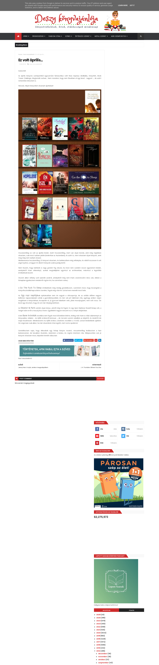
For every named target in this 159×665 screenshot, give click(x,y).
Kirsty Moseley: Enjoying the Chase (122, 420)
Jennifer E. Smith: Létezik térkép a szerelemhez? (122, 405)
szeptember (113, 292)
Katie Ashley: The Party (117, 438)
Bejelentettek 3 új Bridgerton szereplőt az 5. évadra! (128, 569)
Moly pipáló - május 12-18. (118, 390)
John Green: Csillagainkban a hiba (122, 320)
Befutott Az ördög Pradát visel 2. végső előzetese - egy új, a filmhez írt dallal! (128, 605)
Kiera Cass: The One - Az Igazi (120, 426)
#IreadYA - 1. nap (115, 398)
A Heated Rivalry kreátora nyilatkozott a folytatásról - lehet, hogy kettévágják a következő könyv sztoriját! (129, 579)
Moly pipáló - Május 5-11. (118, 444)
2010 (108, 525)
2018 (108, 268)
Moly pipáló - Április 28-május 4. (121, 467)
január (111, 512)
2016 (108, 274)
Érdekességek (38, 36)
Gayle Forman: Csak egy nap (120, 349)
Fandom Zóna (54, 36)
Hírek (25, 36)
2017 (108, 271)
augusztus (113, 295)
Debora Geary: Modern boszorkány (123, 309)
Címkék (134, 239)
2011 (108, 522)
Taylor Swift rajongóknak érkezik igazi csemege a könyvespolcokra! (128, 587)
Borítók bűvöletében (116, 435)
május (111, 304)
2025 (108, 247)
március (112, 506)
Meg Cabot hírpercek (117, 490)
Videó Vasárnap (114, 346)
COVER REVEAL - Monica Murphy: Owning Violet (124, 313)
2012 (108, 519)
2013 (108, 516)
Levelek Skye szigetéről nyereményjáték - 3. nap (125, 383)
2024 (108, 250)
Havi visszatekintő (28, 54)
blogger (95, 374)
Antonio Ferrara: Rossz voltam (120, 334)
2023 (108, 253)
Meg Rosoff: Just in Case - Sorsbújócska (125, 366)
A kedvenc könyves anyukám (120, 481)
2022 (108, 256)
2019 (108, 265)
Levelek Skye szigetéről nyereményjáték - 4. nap (125, 370)
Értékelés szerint (82, 36)
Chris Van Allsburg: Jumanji (119, 352)
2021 (108, 259)
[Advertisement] (124, 165)
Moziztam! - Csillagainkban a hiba (122, 317)
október (112, 289)
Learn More (123, 5)
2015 (108, 277)
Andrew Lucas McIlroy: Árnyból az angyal (125, 484)
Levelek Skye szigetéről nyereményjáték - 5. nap (125, 359)
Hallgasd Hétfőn (114, 450)
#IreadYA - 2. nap (115, 387)
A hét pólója (113, 340)
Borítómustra (114, 355)
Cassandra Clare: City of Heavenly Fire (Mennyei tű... (124, 330)
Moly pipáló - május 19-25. (118, 323)
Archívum (114, 239)
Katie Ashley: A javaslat (117, 432)
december (113, 283)
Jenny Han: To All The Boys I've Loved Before (123, 474)
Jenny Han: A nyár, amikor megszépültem (125, 499)
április (111, 503)
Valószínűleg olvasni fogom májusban (124, 487)
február (111, 509)
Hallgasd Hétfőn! (115, 337)
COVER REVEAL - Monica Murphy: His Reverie (122, 378)
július (110, 298)
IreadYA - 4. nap (114, 363)
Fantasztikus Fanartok (117, 306)
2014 (108, 280)
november (113, 286)
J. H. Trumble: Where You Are (120, 493)
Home (20, 54)
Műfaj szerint (100, 36)
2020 (108, 262)
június (111, 301)
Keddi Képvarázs (115, 326)
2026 (108, 244)
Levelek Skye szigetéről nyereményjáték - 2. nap (125, 394)
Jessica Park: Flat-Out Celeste (120, 343)
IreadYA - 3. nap (114, 374)
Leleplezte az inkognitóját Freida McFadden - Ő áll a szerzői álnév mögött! (126, 597)
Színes (67, 36)
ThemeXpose (27, 662)
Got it (132, 5)
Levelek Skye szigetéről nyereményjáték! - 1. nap (126, 410)
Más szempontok (118, 36)
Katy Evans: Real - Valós (118, 447)
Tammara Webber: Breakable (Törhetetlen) (120, 457)
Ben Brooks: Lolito (115, 429)
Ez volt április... (114, 496)
